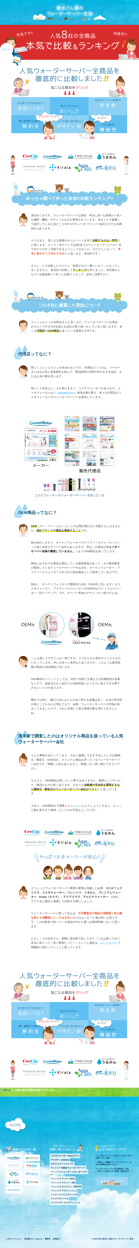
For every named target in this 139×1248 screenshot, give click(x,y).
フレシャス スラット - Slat (60, 1190)
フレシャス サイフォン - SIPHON (63, 1194)
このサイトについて (14, 1244)
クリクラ (32, 1178)
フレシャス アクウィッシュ (61, 1197)
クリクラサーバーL (57, 1204)
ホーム (7, 1102)
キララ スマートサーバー (60, 1175)
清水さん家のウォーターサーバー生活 (69, 16)
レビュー (78, 818)
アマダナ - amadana (58, 1172)
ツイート (5, 49)
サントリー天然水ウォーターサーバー (65, 1179)
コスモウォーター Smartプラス (62, 1168)
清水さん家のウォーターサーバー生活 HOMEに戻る (15, 1137)
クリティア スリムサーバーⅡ (61, 1201)
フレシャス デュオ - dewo (60, 1186)
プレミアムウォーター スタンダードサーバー (68, 1183)
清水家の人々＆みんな (33, 1244)
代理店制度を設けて (69, 405)
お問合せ (56, 1244)
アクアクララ (14, 1186)
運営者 (47, 1244)
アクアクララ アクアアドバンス (62, 1208)
